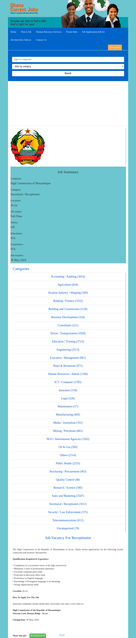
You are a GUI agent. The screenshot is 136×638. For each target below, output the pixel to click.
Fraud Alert (71, 32)
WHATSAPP (38, 635)
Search (68, 73)
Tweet (62, 635)
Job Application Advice (93, 32)
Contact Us (41, 40)
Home (13, 32)
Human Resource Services (49, 32)
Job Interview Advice (21, 40)
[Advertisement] (68, 103)
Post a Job (115, 47)
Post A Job (26, 32)
